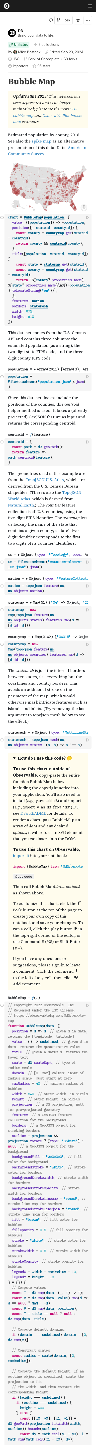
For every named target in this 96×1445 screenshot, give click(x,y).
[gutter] (2, 117)
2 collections (46, 45)
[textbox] (48, 270)
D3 (20, 31)
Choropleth (50, 59)
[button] (2, 75)
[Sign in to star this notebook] (78, 20)
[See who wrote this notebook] (24, 52)
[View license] (16, 59)
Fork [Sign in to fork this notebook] (63, 20)
